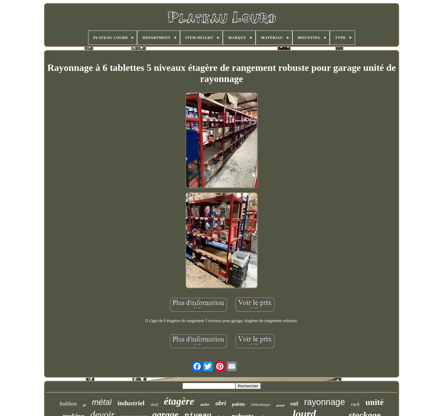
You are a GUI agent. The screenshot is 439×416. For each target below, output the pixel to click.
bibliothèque (260, 404)
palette (238, 404)
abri (221, 403)
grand (280, 405)
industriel (130, 403)
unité (375, 402)
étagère (179, 401)
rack (355, 404)
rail (294, 404)
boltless (68, 403)
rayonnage (324, 402)
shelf (154, 404)
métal (101, 402)
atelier (204, 405)
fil (84, 405)
